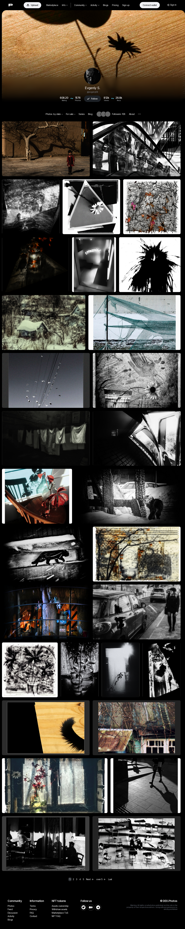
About (132, 114)
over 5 (101, 879)
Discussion (13, 912)
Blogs (105, 5)
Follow (92, 98)
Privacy (33, 909)
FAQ (32, 912)
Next (90, 879)
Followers (118, 114)
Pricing (115, 5)
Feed (10, 909)
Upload (32, 5)
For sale (70, 114)
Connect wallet (150, 5)
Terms (33, 906)
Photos (49, 114)
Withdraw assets (59, 909)
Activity (95, 5)
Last (110, 879)
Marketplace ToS (60, 912)
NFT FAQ (56, 916)
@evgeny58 (92, 92)
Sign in (171, 4)
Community (80, 5)
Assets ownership (60, 906)
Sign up (125, 5)
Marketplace (52, 5)
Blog (90, 114)
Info (65, 5)
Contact (33, 916)
